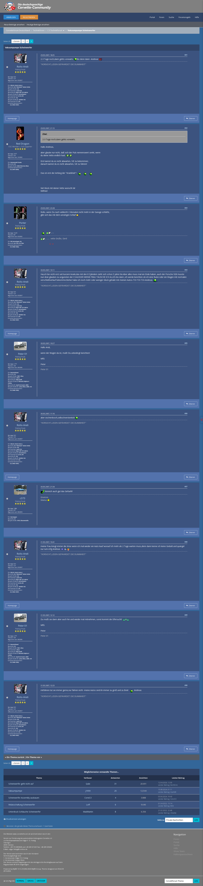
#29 (186, 615)
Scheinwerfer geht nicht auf (20, 783)
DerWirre (174, 785)
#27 (186, 486)
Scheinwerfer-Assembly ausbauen (23, 797)
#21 (186, 55)
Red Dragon (22, 143)
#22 (186, 128)
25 (115, 790)
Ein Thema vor (33, 757)
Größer (41, 881)
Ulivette (173, 813)
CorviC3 (87, 797)
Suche (171, 17)
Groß (30, 881)
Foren (161, 17)
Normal (20, 881)
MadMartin (88, 811)
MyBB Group (36, 869)
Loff (88, 804)
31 (115, 783)
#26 (186, 413)
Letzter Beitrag (163, 785)
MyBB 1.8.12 (17, 869)
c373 (22, 498)
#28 (186, 542)
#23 (186, 208)
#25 (186, 343)
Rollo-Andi (22, 66)
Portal (152, 17)
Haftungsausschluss (183, 854)
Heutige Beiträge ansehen (38, 24)
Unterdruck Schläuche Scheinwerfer (24, 811)
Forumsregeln (184, 17)
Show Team (179, 851)
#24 (186, 270)
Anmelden (11, 17)
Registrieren (29, 17)
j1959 (88, 790)
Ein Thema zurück (15, 757)
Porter (22, 222)
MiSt (172, 806)
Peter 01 (22, 353)
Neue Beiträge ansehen (14, 24)
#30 (186, 685)
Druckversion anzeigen (16, 819)
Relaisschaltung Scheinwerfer (21, 804)
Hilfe (197, 17)
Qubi (88, 783)
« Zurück (16, 41)
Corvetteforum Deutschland (18, 30)
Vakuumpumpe (15, 790)
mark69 (173, 792)
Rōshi (60, 869)
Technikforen (38, 30)
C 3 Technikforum (55, 30)
